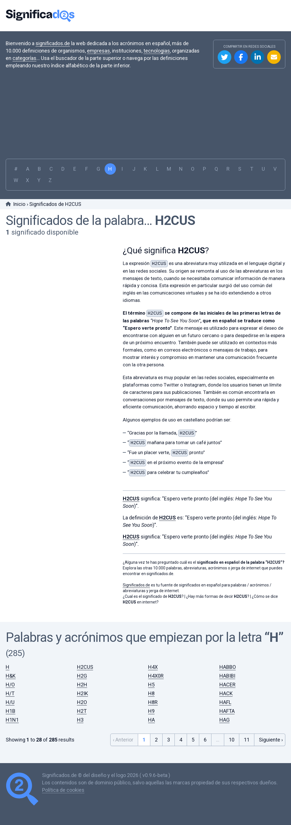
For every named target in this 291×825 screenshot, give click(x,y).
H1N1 (12, 720)
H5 (151, 685)
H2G (82, 676)
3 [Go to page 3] (168, 740)
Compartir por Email (274, 57)
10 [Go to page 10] (231, 740)
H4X (153, 667)
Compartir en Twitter (224, 57)
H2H (82, 685)
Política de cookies (63, 790)
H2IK (82, 693)
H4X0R (156, 676)
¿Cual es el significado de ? (153, 596)
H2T (82, 711)
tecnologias (157, 51)
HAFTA (227, 711)
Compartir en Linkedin (257, 57)
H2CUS (175, 220)
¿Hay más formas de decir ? (217, 596)
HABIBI (227, 676)
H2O (82, 702)
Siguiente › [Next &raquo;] (271, 740)
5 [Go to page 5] (193, 740)
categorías (24, 58)
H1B (10, 711)
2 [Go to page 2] (156, 740)
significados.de (53, 43)
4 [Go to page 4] (180, 740)
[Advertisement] (145, 112)
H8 (151, 693)
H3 (80, 720)
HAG (224, 720)
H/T (10, 693)
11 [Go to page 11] (247, 740)
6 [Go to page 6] (205, 740)
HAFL (225, 702)
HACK (226, 693)
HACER (227, 685)
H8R (153, 702)
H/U (10, 702)
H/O (10, 685)
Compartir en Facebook (241, 57)
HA (151, 720)
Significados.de (40, 15)
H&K (11, 676)
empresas (98, 51)
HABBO (227, 667)
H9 (151, 711)
